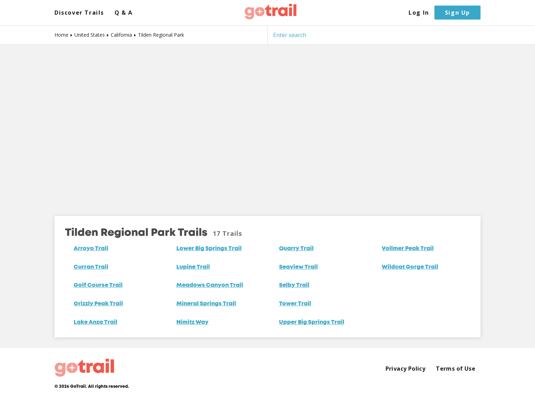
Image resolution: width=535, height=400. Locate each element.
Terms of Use (455, 368)
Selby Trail (294, 285)
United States (89, 34)
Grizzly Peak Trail (98, 304)
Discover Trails (79, 12)
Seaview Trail (298, 267)
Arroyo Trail (91, 249)
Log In (419, 12)
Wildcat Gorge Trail (410, 267)
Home (61, 34)
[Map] (267, 125)
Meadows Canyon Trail (209, 285)
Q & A (124, 12)
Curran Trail (91, 267)
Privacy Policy (406, 368)
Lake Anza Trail (95, 322)
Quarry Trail (296, 249)
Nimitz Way (192, 322)
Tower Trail (295, 304)
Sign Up (457, 12)
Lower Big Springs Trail (209, 249)
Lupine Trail (193, 267)
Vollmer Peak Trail (408, 249)
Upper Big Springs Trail (311, 322)
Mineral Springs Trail (206, 304)
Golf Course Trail (98, 285)
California (121, 34)
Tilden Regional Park (161, 34)
